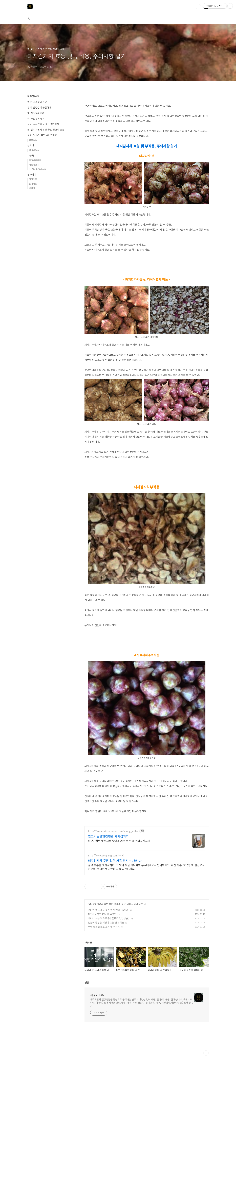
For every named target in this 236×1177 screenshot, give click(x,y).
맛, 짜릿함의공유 (35, 113)
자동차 (30, 155)
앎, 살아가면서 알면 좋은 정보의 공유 (107, 1025)
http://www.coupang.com (103, 976)
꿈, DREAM (34, 150)
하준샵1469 (97, 1116)
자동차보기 (34, 164)
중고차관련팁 (35, 160)
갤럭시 (32, 188)
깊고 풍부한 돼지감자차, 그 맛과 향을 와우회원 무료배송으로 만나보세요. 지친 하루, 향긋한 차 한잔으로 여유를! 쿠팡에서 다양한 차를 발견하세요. (146, 988)
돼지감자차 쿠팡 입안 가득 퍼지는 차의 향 (115, 982)
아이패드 (33, 179)
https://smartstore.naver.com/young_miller (113, 952)
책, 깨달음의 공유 (36, 118)
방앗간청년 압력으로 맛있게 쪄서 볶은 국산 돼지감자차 (119, 962)
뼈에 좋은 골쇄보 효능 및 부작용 (104, 1048)
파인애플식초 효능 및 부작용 (102, 1035)
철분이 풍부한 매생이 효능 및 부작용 (106, 1043)
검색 (198, 6)
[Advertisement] (146, 661)
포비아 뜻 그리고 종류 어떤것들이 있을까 (108, 1031)
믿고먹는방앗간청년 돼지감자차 (108, 957)
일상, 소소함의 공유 (37, 102)
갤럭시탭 (33, 183)
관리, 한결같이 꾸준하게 (39, 107)
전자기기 (31, 174)
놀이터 (30, 145)
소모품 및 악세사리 (37, 169)
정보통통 (33, 139)
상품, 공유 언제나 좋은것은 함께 (43, 124)
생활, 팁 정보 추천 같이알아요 (42, 135)
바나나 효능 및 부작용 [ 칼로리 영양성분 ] (108, 1039)
